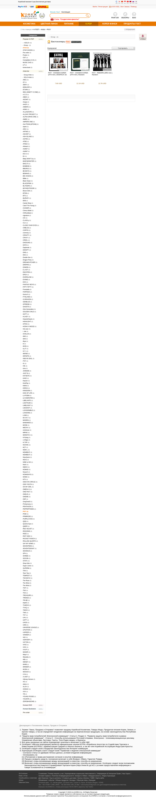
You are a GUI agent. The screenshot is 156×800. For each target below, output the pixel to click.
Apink (25, 127)
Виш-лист (63, 70)
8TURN (25, 90)
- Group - (26, 45)
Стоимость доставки (69, 778)
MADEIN (26, 420)
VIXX (24, 647)
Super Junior (27, 566)
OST (24, 57)
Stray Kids (26, 563)
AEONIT (25, 99)
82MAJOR (26, 87)
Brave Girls (26, 191)
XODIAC (26, 689)
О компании (43, 773)
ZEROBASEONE (28, 701)
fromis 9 (25, 294)
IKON (24, 346)
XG (24, 682)
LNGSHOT (26, 408)
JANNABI (26, 371)
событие (51, 780)
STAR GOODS (28, 50)
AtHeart (25, 146)
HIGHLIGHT (27, 321)
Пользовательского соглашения (76, 796)
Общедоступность (94, 776)
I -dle (24, 331)
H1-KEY (25, 316)
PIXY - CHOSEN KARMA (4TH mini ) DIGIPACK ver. (57, 74)
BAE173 (25, 164)
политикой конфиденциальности (119, 796)
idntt (24, 339)
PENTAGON (27, 506)
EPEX (25, 275)
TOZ (24, 593)
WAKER (25, 652)
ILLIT (24, 349)
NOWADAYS (27, 474)
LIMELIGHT (27, 405)
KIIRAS (25, 388)
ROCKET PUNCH (29, 539)
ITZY (24, 361)
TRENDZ (26, 598)
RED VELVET (27, 529)
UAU (24, 617)
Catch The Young (28, 205)
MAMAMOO (27, 423)
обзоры (21, 780)
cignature (26, 215)
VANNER (26, 635)
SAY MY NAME (28, 543)
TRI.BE (25, 600)
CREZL (25, 240)
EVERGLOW (27, 277)
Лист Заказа (124, 7)
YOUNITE (26, 699)
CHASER (26, 208)
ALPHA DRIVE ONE (29, 117)
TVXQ (25, 608)
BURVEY (26, 198)
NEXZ (25, 460)
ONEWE (25, 497)
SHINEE (25, 556)
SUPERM (26, 568)
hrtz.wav (25, 329)
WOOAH (26, 672)
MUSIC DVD (27, 62)
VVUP (25, 650)
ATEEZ (25, 144)
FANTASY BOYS (28, 284)
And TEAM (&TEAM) (29, 124)
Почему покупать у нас (56, 773)
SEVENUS (26, 551)
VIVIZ (25, 645)
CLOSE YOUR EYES (30, 225)
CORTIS (25, 230)
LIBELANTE (27, 400)
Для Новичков (43, 778)
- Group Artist (27, 75)
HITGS (25, 324)
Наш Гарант (126, 773)
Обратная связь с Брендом (86, 780)
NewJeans (26, 457)
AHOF (25, 104)
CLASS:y (26, 220)
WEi (24, 659)
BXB (24, 201)
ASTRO (25, 139)
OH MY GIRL (27, 487)
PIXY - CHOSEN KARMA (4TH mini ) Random (79, 74)
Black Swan (27, 181)
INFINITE (26, 356)
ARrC (24, 129)
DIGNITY (26, 250)
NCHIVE (25, 445)
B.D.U (25, 154)
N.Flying (25, 437)
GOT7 (25, 314)
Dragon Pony (27, 260)
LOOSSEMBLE (28, 410)
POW (24, 514)
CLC (24, 223)
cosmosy (26, 233)
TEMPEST (26, 576)
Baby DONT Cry (28, 159)
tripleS (25, 603)
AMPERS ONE (28, 122)
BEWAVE (26, 173)
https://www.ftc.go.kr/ (85, 765)
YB (24, 694)
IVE (24, 366)
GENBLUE (26, 302)
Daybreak (26, 247)
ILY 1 (24, 351)
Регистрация (103, 7)
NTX (24, 479)
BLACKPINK (27, 183)
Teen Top (26, 573)
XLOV (25, 687)
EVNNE (25, 279)
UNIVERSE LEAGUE (30, 627)
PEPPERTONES (28, 509)
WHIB (25, 664)
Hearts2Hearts (27, 319)
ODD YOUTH (27, 484)
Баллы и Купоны (83, 778)
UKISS (25, 622)
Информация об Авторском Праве (109, 773)
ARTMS (25, 131)
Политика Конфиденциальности (63, 776)
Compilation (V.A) (28, 60)
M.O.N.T (25, 418)
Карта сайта (100, 778)
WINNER (26, 667)
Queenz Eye (27, 524)
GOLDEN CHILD (28, 312)
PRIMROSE (27, 516)
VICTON (25, 642)
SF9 (24, 553)
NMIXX (25, 467)
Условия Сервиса (44, 776)
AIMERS (26, 107)
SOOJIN (25, 558)
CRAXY (25, 238)
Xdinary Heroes (28, 679)
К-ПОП (36, 29)
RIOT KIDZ (26, 536)
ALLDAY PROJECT (29, 114)
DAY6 (25, 245)
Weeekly (26, 657)
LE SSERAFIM (28, 398)
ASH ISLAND (27, 136)
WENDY (25, 662)
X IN (24, 674)
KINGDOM (26, 390)
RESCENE (26, 531)
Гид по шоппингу (55, 778)
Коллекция (65, 12)
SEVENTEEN (27, 546)
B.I (24, 156)
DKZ (24, 255)
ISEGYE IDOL (27, 358)
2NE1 (25, 80)
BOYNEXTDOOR (28, 188)
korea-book (26, 67)
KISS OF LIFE (27, 393)
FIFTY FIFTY (27, 287)
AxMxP (25, 149)
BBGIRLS (26, 168)
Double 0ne (26, 257)
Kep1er (25, 381)
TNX (24, 590)
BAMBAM (26, 166)
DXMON (25, 267)
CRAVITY (26, 235)
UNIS (24, 625)
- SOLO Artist (27, 77)
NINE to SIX (27, 462)
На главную (27, 29)
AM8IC (25, 119)
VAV (24, 637)
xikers (25, 684)
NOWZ (25, 477)
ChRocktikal (27, 213)
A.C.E (25, 94)
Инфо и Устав (23, 775)
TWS (24, 613)
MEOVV (25, 427)
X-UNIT (25, 677)
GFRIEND (26, 304)
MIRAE (25, 432)
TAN (24, 571)
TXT (24, 615)
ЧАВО (92, 778)
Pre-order (26, 53)
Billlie (24, 178)
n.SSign (25, 440)
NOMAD (25, 469)
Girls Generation (28, 309)
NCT (24, 447)
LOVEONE (26, 413)
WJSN (25, 669)
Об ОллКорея (23, 773)
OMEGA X (26, 489)
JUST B (25, 373)
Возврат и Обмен (81, 776)
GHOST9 (26, 307)
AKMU (25, 109)
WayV (25, 654)
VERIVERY (26, 640)
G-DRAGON (27, 299)
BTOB (25, 193)
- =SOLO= (26, 43)
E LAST (25, 270)
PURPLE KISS (28, 519)
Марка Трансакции (108, 776)
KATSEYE (26, 376)
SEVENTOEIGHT (28, 548)
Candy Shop (27, 203)
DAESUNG (26, 242)
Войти (95, 7)
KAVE (25, 378)
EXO (24, 282)
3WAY (25, 85)
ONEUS (25, 494)
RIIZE (25, 534)
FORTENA (26, 292)
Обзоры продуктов (62, 780)
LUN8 (25, 415)
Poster (25, 55)
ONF (24, 499)
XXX (24, 691)
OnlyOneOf (26, 501)
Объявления (43, 780)
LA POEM (26, 395)
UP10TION (26, 630)
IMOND (25, 353)
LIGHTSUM (26, 403)
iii (23, 344)
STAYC (25, 561)
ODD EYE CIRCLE (29, 482)
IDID (24, 336)
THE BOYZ (26, 578)
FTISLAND (26, 297)
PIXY (49, 29)
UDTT (25, 620)
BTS (24, 196)
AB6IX (25, 97)
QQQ (24, 521)
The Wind (26, 583)
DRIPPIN (26, 265)
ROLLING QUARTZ (29, 541)
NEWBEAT (26, 452)
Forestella (26, 289)
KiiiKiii (25, 386)
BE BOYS (26, 171)
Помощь (134, 7)
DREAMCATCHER (29, 262)
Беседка (72, 780)
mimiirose (26, 430)
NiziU (24, 464)
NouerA (25, 472)
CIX (24, 218)
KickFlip (25, 383)
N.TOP (25, 442)
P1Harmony (27, 504)
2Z (24, 82)
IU (23, 363)
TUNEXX (26, 605)
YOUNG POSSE (28, 696)
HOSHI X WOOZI (28, 326)
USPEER (26, 632)
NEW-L (25, 450)
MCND (25, 425)
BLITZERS (26, 186)
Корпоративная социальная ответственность (80, 773)
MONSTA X (26, 435)
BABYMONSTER (28, 161)
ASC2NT (26, 134)
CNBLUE (26, 228)
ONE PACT (26, 492)
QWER (25, 526)
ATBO (25, 141)
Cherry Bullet (27, 210)
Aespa (25, 102)
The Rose (26, 580)
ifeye (24, 341)
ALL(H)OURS (27, 112)
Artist (43, 29)
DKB (24, 252)
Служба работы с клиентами (28, 778)
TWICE (25, 610)
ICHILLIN (26, 334)
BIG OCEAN (27, 176)
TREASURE (27, 595)
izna (24, 368)
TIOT (24, 588)
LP (24, 65)
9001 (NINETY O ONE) (30, 92)
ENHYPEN (26, 272)
